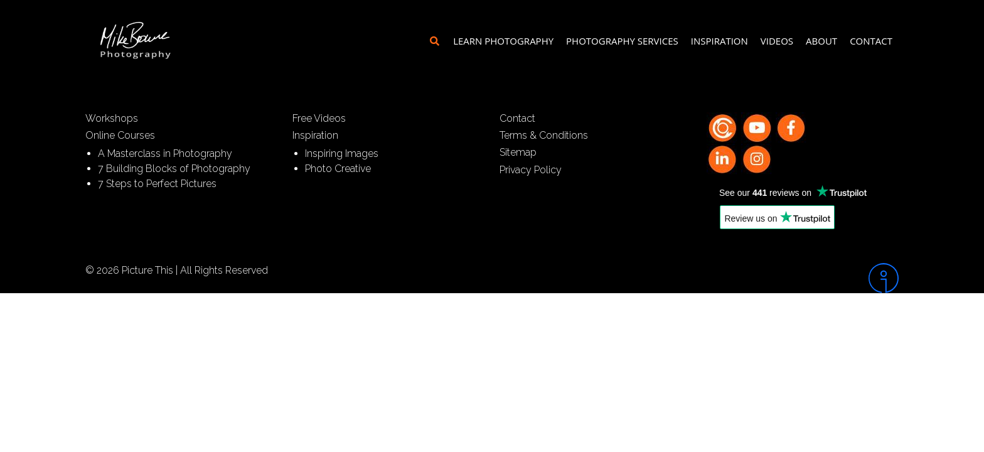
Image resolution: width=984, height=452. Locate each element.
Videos (777, 41)
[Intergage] (803, 278)
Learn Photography (503, 41)
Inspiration (719, 41)
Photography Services (622, 41)
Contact (871, 41)
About (821, 41)
